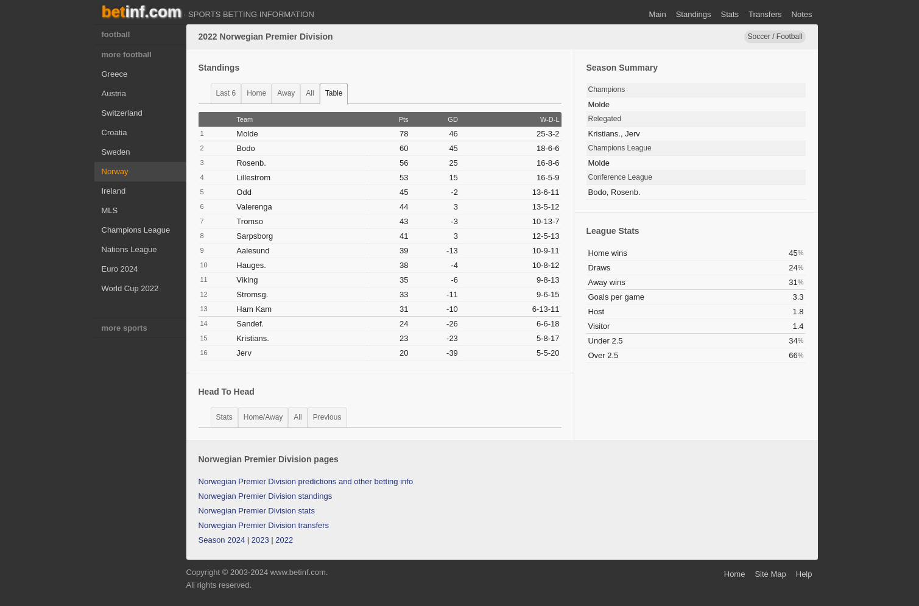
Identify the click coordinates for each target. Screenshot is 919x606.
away (286, 93)
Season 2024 (222, 539)
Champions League (136, 229)
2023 (260, 539)
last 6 (226, 93)
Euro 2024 (120, 268)
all (310, 93)
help (804, 574)
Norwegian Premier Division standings (266, 496)
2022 (284, 539)
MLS (110, 210)
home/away (263, 417)
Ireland (114, 191)
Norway (115, 171)
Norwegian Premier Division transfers (264, 525)
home (256, 93)
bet (141, 11)
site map (770, 574)
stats (224, 417)
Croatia (114, 132)
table (334, 93)
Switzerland (122, 113)
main (657, 14)
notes (802, 14)
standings (693, 14)
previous (327, 417)
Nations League (129, 249)
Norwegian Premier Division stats (257, 510)
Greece (115, 74)
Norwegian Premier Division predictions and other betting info (306, 481)
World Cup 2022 (130, 288)
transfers (764, 14)
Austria (114, 93)
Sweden (116, 152)
